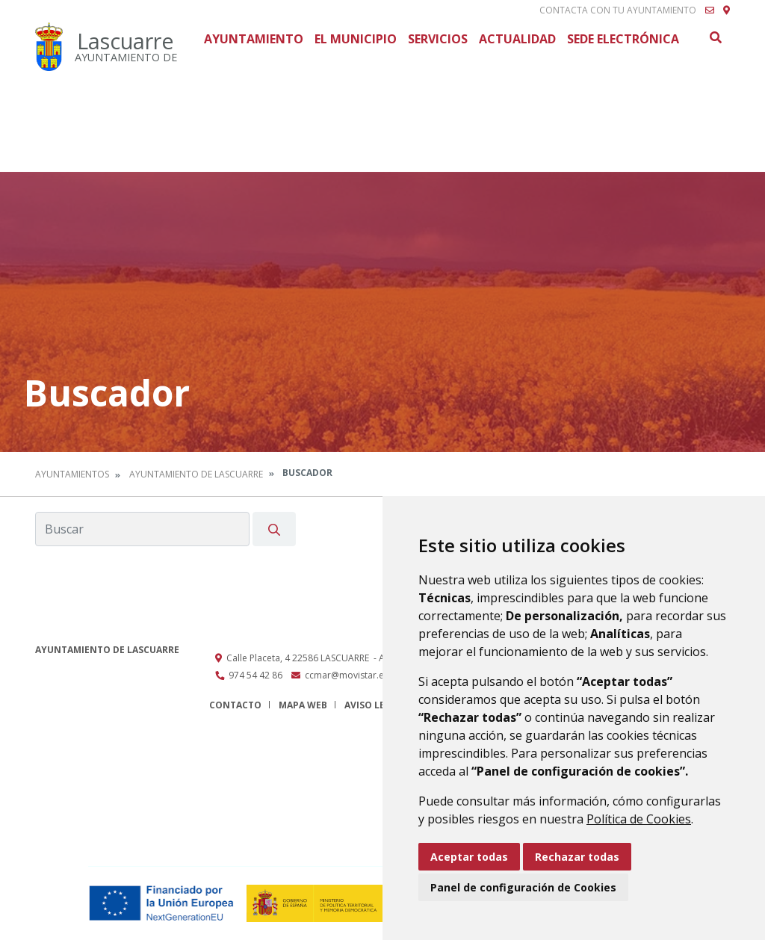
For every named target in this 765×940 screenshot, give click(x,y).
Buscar (715, 37)
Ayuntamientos (72, 474)
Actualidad (517, 39)
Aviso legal (373, 705)
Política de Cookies (638, 819)
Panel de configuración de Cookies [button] (523, 887)
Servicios (438, 39)
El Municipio (356, 39)
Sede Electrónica (623, 39)
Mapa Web (303, 705)
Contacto (235, 705)
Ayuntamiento (253, 39)
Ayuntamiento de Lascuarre (196, 474)
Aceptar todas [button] (469, 857)
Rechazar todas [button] (577, 857)
